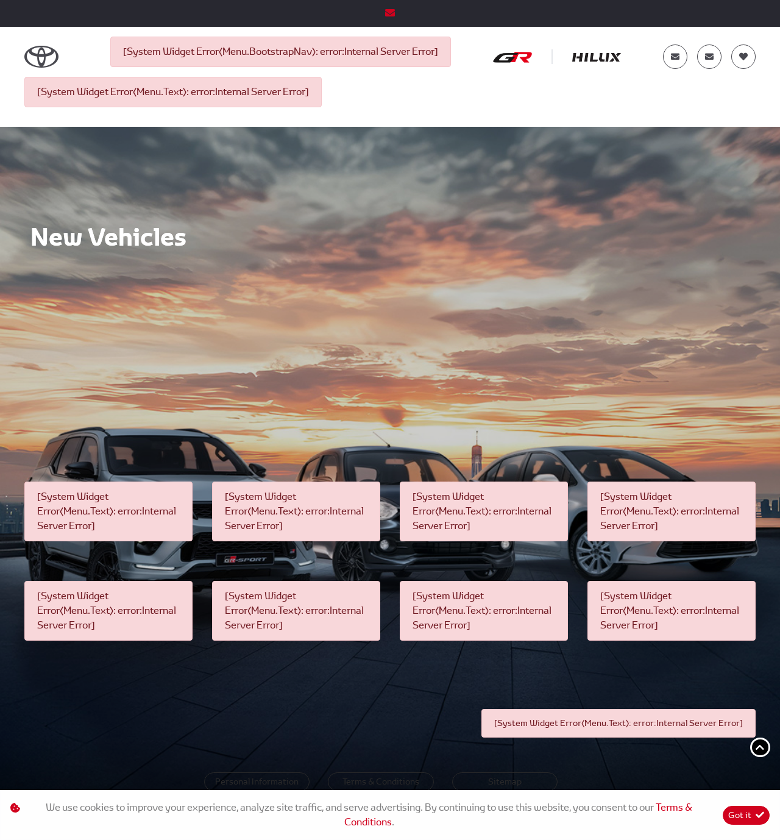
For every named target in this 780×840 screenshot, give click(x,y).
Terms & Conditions (380, 781)
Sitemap (505, 781)
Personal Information (257, 781)
